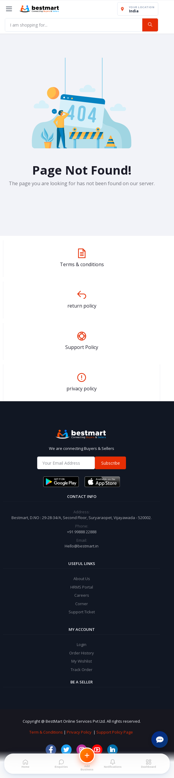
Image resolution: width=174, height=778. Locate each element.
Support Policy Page (114, 732)
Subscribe (110, 463)
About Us (81, 578)
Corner (81, 603)
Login (81, 644)
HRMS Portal (81, 587)
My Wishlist (81, 661)
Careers (81, 595)
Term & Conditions (46, 732)
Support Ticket (82, 612)
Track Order (81, 669)
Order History (81, 653)
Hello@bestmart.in (81, 546)
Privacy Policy (79, 732)
